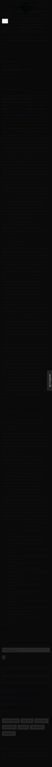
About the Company (11, 65)
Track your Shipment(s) (12, 70)
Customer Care (9, 74)
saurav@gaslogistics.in (16, 105)
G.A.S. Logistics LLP (17, 108)
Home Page (7, 57)
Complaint (6, 78)
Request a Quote (9, 61)
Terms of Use (7, 112)
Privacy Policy (21, 112)
